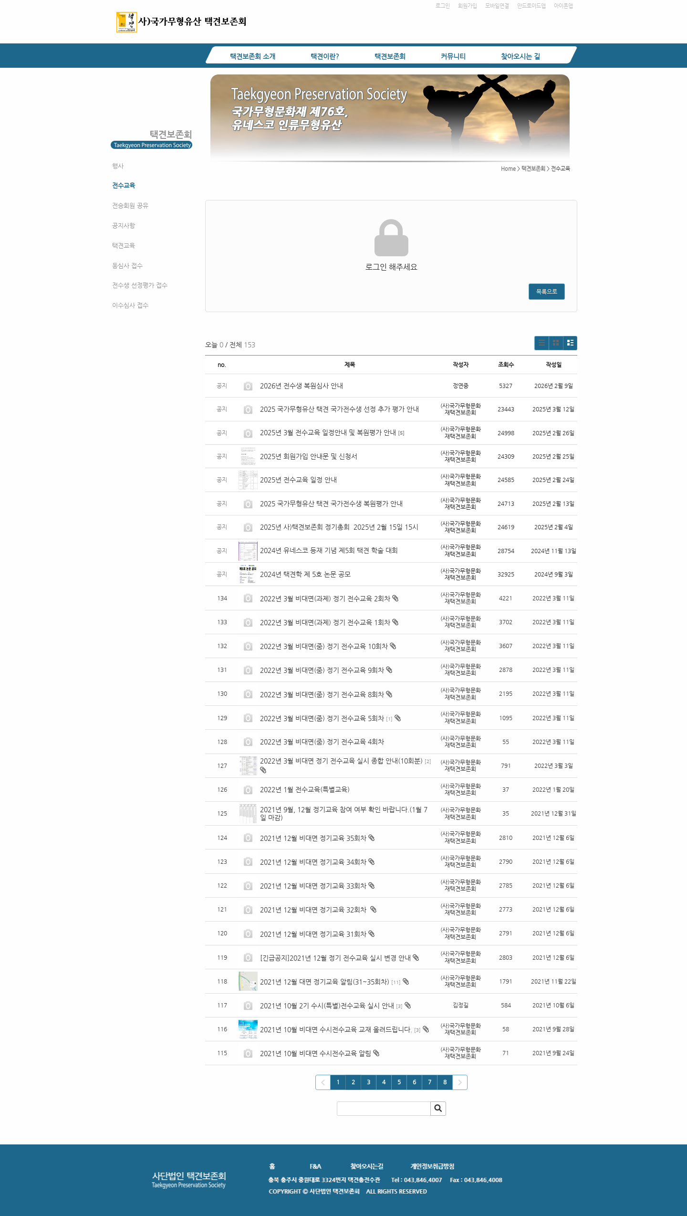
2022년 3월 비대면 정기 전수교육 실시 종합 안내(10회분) (341, 761)
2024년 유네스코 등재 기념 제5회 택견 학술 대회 (329, 550)
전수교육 (123, 185)
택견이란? (325, 56)
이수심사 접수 (130, 305)
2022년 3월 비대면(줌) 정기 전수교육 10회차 (324, 646)
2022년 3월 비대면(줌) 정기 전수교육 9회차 (322, 670)
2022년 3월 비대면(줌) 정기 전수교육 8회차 (322, 694)
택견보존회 (390, 56)
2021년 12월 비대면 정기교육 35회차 (313, 838)
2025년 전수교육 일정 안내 (299, 479)
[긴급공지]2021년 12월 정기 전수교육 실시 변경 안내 (335, 958)
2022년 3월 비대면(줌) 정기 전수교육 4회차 (322, 741)
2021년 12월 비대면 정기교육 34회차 (313, 862)
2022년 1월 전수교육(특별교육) (305, 789)
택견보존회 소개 (252, 56)
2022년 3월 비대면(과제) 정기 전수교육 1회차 (325, 622)
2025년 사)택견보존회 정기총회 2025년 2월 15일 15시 (339, 527)
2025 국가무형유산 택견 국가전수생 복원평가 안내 (331, 503)
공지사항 (123, 225)
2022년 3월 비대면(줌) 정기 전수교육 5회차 (322, 718)
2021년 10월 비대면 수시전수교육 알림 (315, 1053)
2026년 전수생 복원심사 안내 (301, 385)
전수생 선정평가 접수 (139, 285)
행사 (118, 165)
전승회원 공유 (130, 205)
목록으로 (546, 291)
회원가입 (467, 6)
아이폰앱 (563, 6)
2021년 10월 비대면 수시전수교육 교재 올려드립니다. (336, 1029)
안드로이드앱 (531, 6)
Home (508, 169)
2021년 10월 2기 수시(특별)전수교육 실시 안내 (327, 1005)
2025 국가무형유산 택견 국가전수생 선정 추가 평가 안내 (339, 409)
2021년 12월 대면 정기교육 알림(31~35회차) (324, 981)
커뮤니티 (453, 56)
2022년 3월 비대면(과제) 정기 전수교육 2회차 (325, 598)
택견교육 (123, 245)
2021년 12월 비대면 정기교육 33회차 (313, 886)
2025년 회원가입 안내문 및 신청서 (308, 456)
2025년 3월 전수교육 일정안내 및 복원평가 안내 (328, 432)
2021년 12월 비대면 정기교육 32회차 (314, 909)
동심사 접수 (127, 265)
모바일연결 (497, 6)
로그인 (443, 6)
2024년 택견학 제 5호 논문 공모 (305, 574)
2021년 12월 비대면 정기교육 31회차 (313, 934)
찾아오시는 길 (520, 56)
